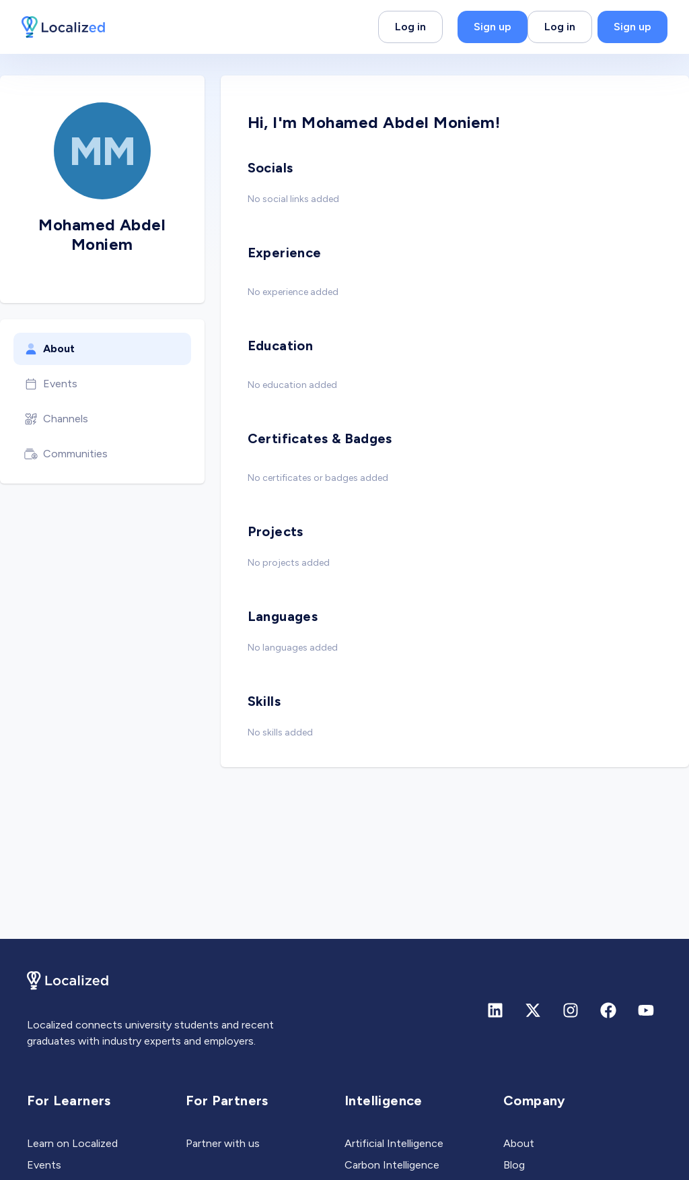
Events (50, 384)
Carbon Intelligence (391, 1164)
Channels (56, 419)
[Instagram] (570, 1010)
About (49, 349)
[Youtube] (646, 1010)
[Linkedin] (495, 1010)
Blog (514, 1164)
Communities (66, 454)
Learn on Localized (72, 1143)
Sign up (492, 26)
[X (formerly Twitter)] (533, 1010)
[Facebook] (608, 1010)
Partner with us (223, 1143)
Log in (410, 26)
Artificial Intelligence (393, 1143)
